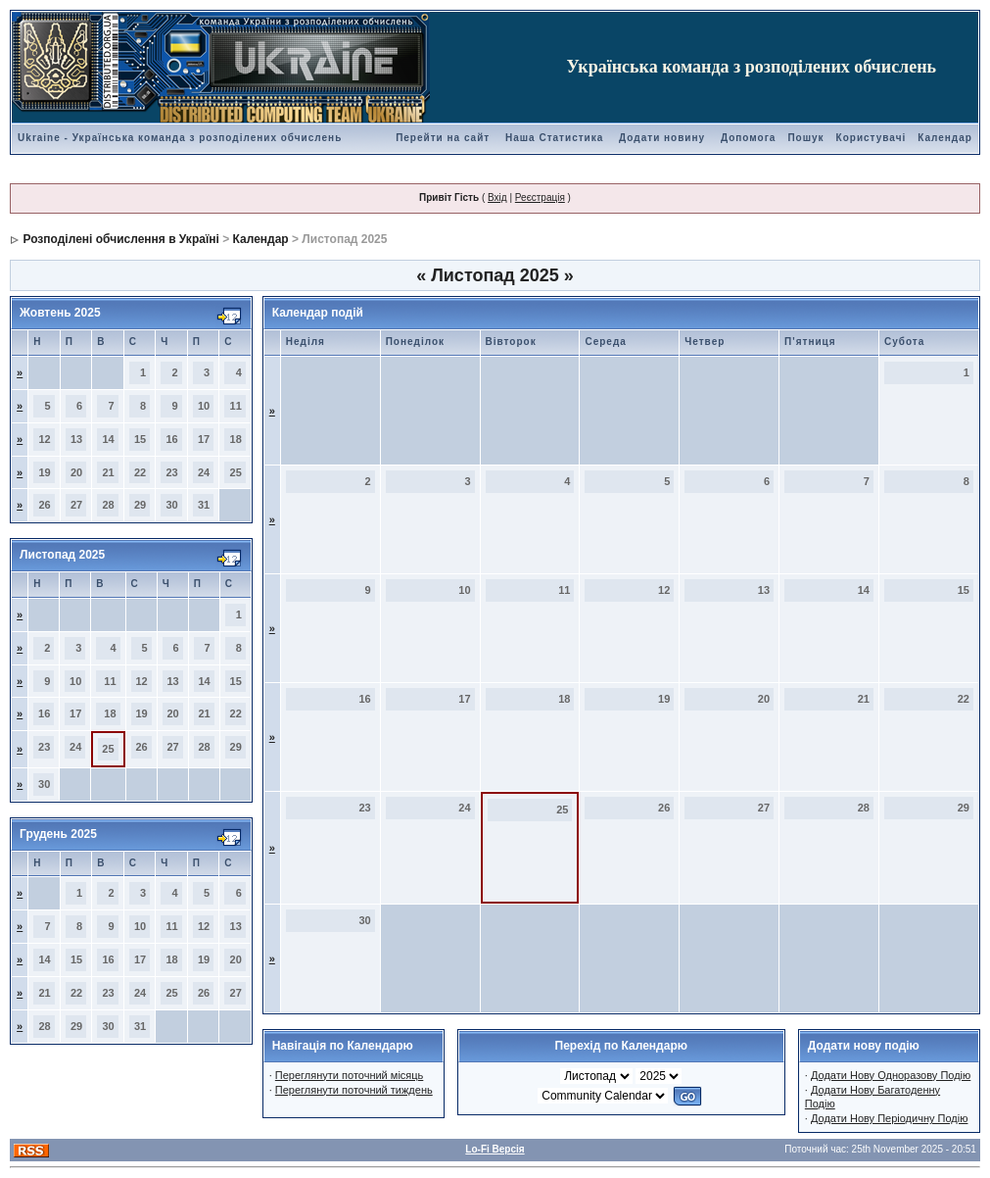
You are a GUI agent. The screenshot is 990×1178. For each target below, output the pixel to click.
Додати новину (662, 137)
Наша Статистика (554, 137)
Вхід (497, 197)
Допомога (748, 137)
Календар (945, 137)
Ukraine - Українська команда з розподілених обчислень (180, 137)
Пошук (805, 137)
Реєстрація (540, 197)
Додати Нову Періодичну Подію (889, 1118)
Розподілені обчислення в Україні (120, 239)
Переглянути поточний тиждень (354, 1090)
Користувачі (871, 137)
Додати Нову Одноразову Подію (890, 1075)
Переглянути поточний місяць (349, 1075)
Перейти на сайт (443, 137)
